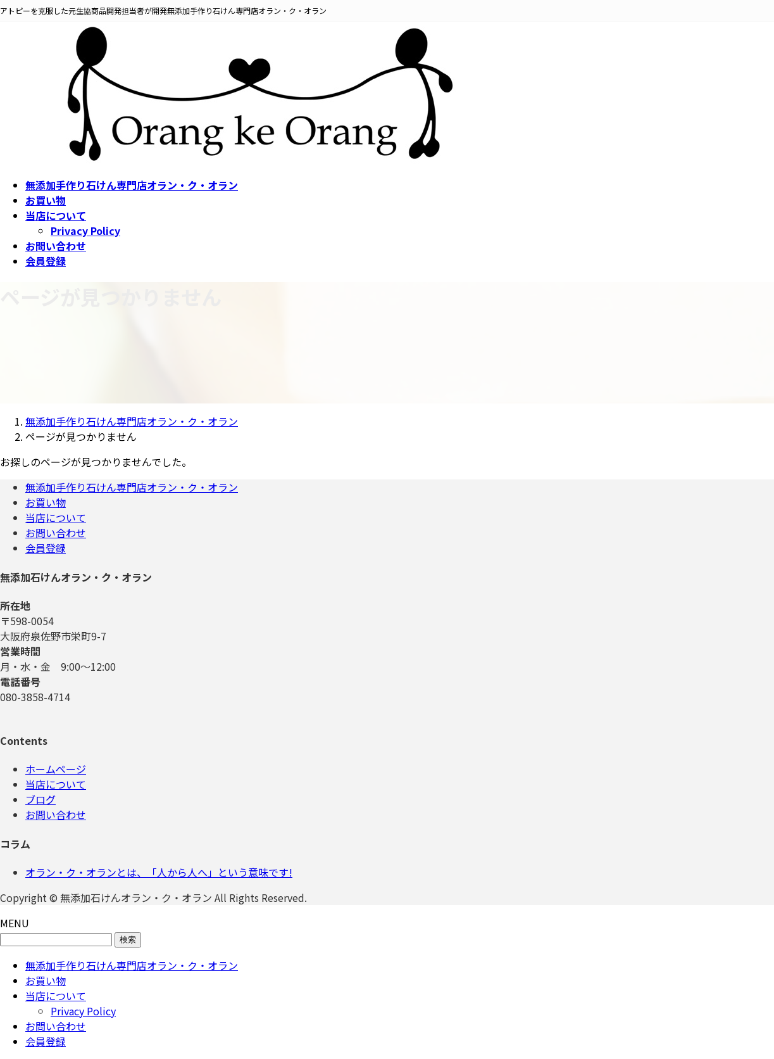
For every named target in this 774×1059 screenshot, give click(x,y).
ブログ (40, 799)
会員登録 (45, 547)
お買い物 (45, 502)
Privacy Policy (85, 230)
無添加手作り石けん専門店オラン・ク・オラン (131, 487)
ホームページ (55, 769)
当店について (55, 517)
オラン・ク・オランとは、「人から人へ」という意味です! (158, 872)
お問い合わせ (55, 532)
